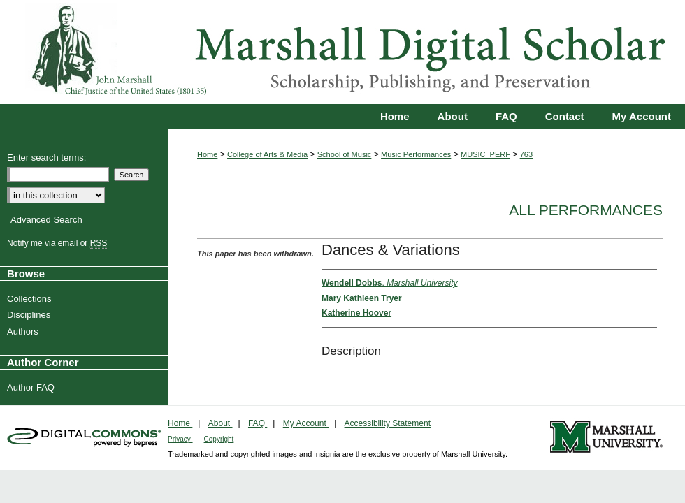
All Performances (586, 210)
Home (207, 154)
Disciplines (30, 314)
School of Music (344, 154)
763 (526, 154)
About (220, 423)
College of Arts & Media (267, 154)
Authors (24, 331)
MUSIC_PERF (485, 154)
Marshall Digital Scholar (342, 52)
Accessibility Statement (388, 423)
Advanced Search (46, 219)
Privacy (180, 439)
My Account (306, 423)
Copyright (219, 439)
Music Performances (416, 154)
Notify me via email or (58, 243)
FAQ (257, 423)
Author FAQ (32, 387)
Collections (31, 298)
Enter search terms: (46, 157)
